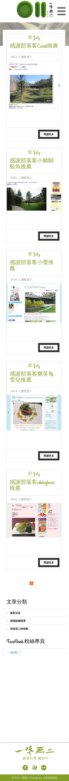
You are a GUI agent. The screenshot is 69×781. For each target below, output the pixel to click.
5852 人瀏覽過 (20, 57)
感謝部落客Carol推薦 (34, 46)
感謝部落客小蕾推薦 (32, 265)
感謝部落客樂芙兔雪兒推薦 (32, 377)
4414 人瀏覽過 (20, 391)
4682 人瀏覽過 (20, 178)
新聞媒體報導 (18, 621)
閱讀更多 (49, 134)
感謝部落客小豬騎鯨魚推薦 (32, 164)
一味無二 (14, 652)
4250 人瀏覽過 (20, 499)
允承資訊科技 (50, 777)
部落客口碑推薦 (19, 628)
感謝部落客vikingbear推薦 (32, 485)
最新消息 (15, 613)
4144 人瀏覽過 (20, 280)
